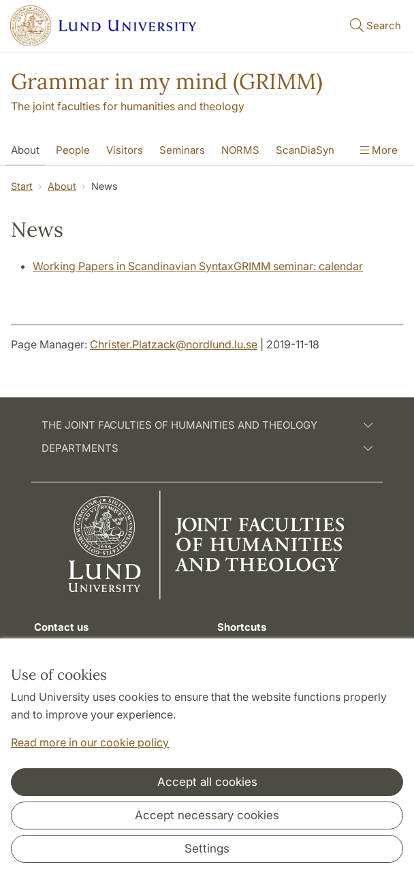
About (62, 186)
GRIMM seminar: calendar (298, 266)
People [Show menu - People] (73, 150)
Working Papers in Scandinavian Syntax (133, 266)
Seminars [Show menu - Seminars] (182, 150)
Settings (207, 848)
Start (22, 186)
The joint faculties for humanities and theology (127, 106)
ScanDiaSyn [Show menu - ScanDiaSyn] (305, 150)
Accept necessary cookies (207, 815)
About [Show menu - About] (25, 150)
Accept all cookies (207, 782)
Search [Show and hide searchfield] (374, 25)
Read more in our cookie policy (90, 742)
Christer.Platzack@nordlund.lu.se (173, 344)
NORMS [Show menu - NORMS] (240, 150)
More (379, 150)
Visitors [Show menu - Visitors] (124, 150)
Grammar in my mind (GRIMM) (167, 81)
